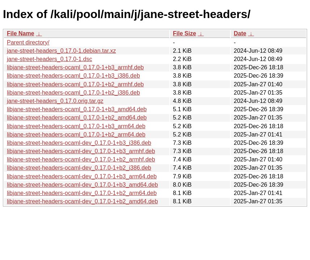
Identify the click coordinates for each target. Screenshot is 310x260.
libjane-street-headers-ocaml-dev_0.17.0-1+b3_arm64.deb (82, 176)
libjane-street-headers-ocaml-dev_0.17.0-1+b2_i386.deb (79, 168)
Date (240, 33)
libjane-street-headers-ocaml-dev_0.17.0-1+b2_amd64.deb (82, 201)
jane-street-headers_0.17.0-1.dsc (49, 59)
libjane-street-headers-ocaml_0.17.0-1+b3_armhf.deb (75, 67)
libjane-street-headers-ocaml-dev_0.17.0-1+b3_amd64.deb (82, 185)
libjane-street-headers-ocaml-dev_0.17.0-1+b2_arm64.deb (82, 193)
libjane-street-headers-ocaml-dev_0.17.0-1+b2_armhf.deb (81, 159)
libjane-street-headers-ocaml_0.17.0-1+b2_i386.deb (73, 93)
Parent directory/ (28, 42)
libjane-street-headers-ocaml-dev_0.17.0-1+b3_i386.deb (79, 143)
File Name (20, 33)
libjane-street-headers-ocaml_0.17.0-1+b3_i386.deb (73, 76)
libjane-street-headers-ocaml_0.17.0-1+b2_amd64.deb (76, 117)
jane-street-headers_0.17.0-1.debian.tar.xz (61, 51)
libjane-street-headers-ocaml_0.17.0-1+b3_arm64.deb (76, 126)
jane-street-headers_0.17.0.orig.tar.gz (55, 101)
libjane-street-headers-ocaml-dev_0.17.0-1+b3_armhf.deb (81, 151)
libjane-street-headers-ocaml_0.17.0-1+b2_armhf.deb (75, 84)
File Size (184, 33)
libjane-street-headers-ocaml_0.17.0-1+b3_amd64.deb (76, 109)
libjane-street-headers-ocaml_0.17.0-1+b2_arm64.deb (76, 134)
